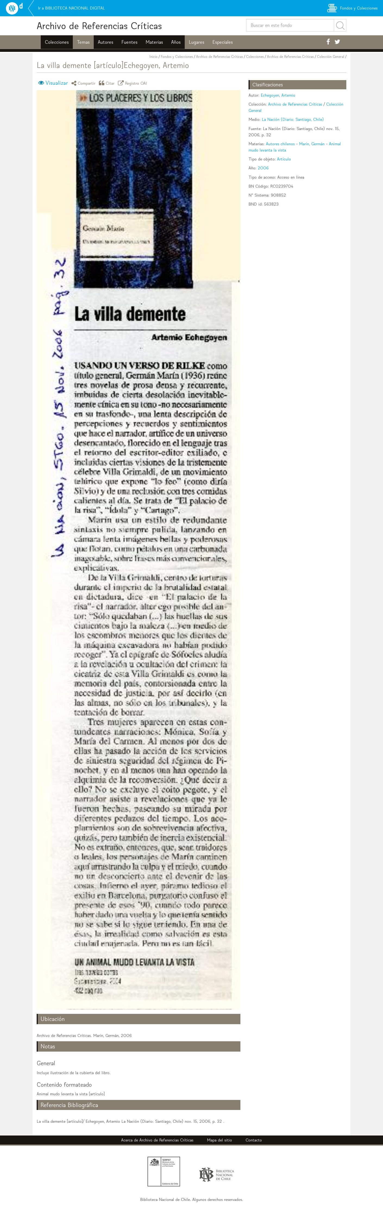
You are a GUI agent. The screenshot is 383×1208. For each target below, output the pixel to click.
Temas (83, 42)
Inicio (153, 56)
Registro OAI (133, 83)
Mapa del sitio (219, 1140)
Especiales (222, 42)
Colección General (330, 56)
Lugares (196, 42)
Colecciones (57, 42)
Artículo (284, 159)
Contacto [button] (254, 1140)
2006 (263, 168)
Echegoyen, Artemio (278, 95)
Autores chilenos (280, 143)
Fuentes (129, 42)
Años (176, 42)
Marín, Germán (312, 143)
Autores (105, 42)
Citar (107, 83)
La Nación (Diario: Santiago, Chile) (293, 119)
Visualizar (56, 82)
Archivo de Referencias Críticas (99, 26)
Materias (154, 42)
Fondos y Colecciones (177, 56)
